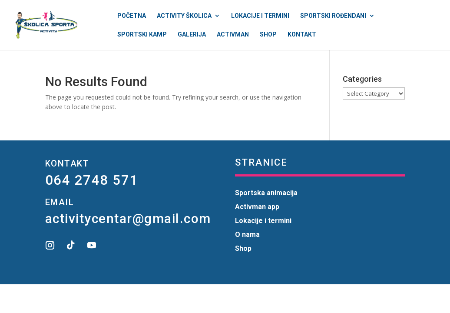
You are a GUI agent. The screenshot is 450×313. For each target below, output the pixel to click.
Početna (131, 16)
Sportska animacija (266, 193)
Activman (233, 34)
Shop (268, 34)
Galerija (192, 34)
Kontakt (302, 34)
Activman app (257, 207)
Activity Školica (184, 16)
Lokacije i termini (260, 16)
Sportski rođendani (333, 16)
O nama (247, 234)
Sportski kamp (142, 34)
